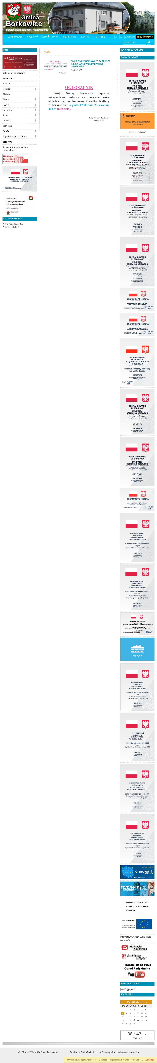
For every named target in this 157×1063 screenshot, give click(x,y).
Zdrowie (6, 120)
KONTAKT (86, 37)
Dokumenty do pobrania (14, 73)
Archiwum (130, 37)
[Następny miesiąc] (146, 1002)
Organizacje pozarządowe (15, 136)
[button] (37, 37)
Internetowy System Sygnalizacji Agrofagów (135, 938)
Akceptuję (149, 1060)
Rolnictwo (7, 126)
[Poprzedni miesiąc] (121, 1002)
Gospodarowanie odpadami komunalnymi (15, 148)
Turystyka (7, 110)
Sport (5, 115)
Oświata (6, 94)
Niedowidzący (145, 37)
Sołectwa (7, 83)
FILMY (44, 37)
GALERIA (31, 37)
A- (116, 37)
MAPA (55, 37)
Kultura (6, 105)
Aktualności (8, 78)
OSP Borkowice (15, 37)
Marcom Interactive (129, 1052)
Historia (6, 89)
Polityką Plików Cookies (132, 1060)
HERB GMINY (69, 37)
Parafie (6, 131)
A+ (121, 37)
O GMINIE (100, 37)
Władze (6, 99)
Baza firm (7, 142)
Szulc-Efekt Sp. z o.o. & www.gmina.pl (99, 1052)
